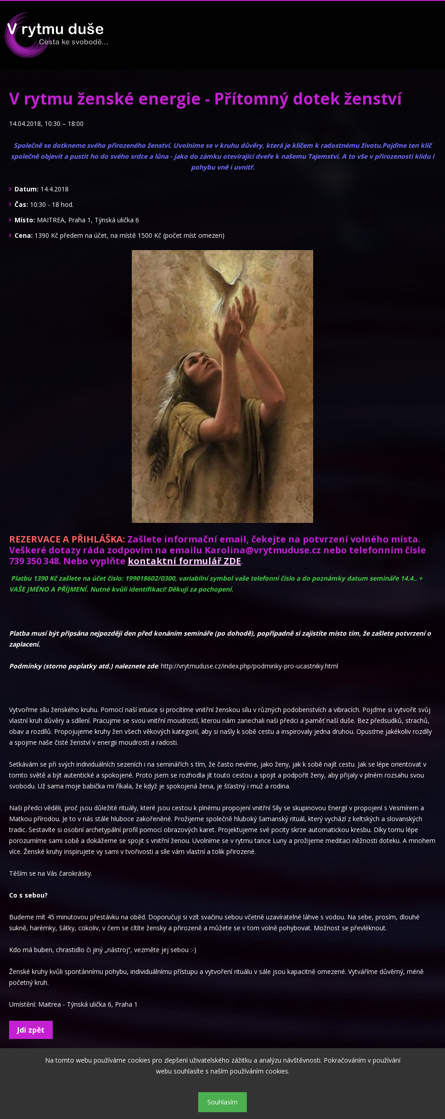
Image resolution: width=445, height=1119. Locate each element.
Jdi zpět (31, 1030)
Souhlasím (222, 1102)
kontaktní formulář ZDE (184, 561)
